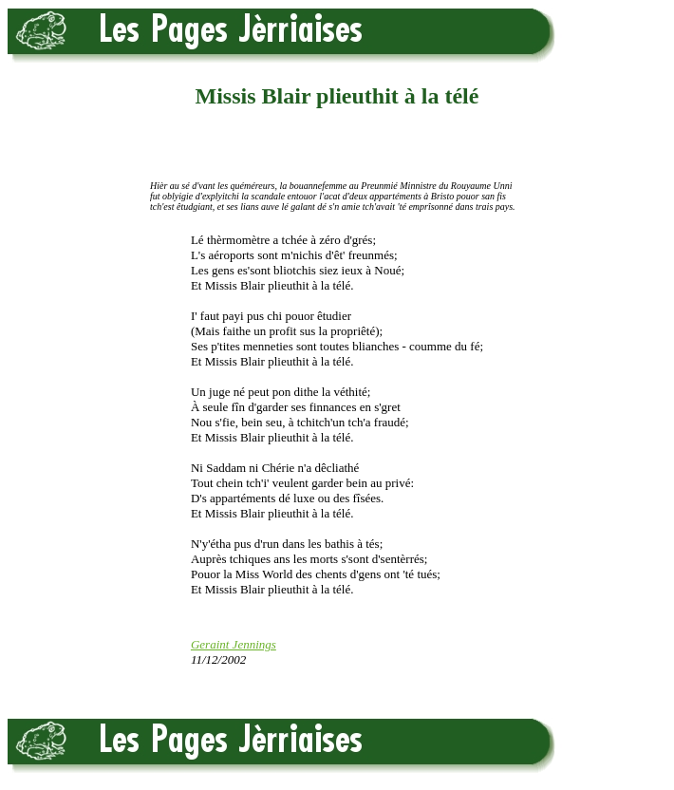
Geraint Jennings (233, 644)
